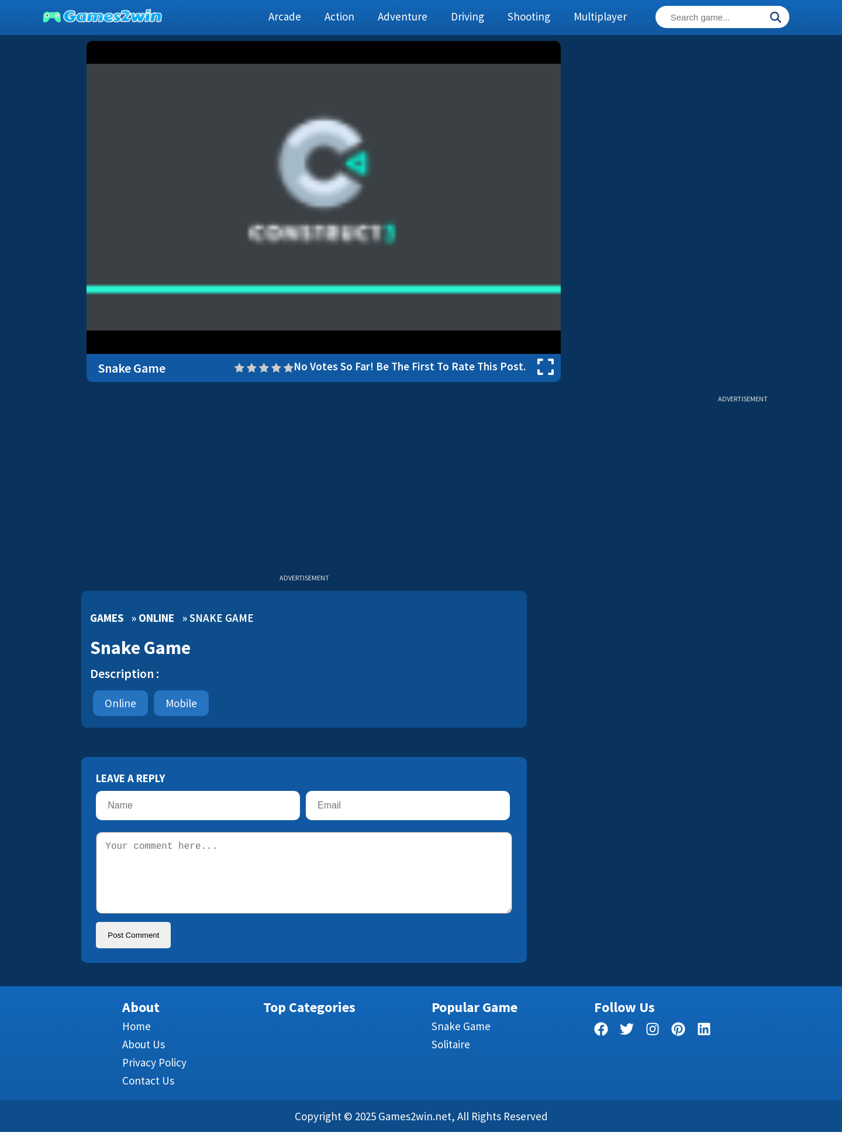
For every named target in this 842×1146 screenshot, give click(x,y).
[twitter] (627, 1045)
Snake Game (461, 1040)
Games (106, 618)
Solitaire (451, 1058)
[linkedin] (704, 1045)
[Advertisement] (742, 216)
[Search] (775, 18)
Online (156, 618)
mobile (181, 703)
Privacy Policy (154, 1076)
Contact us (148, 1095)
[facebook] (601, 1045)
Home (136, 1040)
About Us (143, 1058)
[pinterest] (678, 1045)
